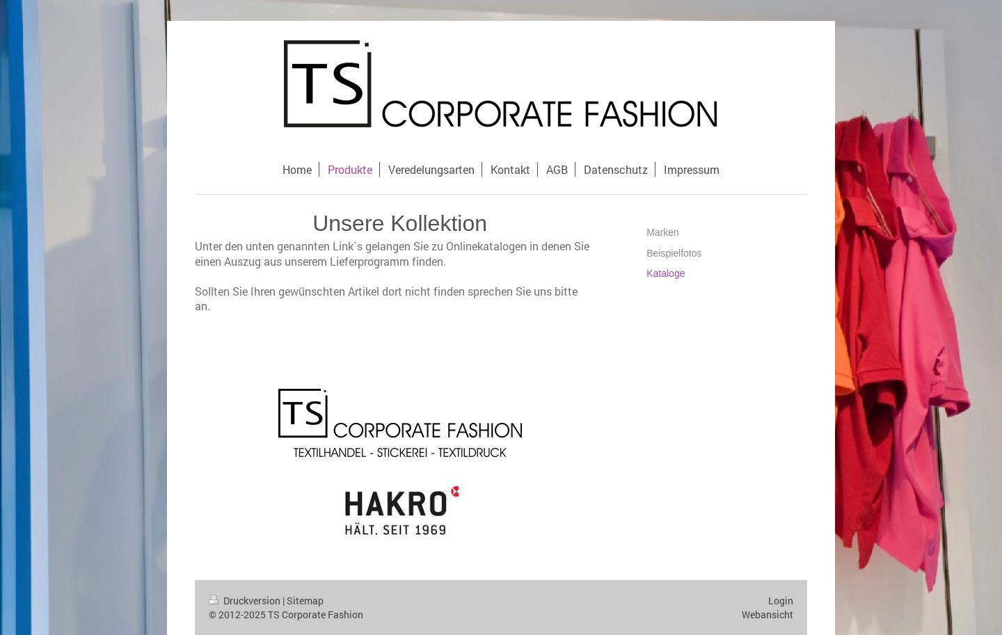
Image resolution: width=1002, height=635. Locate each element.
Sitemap (305, 600)
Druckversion (246, 600)
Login (780, 600)
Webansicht (767, 614)
